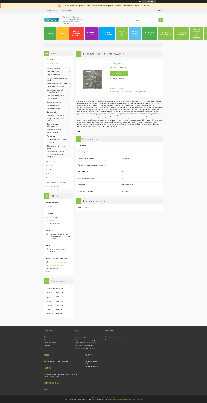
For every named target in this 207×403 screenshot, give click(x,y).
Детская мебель (52, 112)
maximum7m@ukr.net (57, 265)
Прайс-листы (50, 161)
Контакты (47, 345)
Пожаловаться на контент (114, 400)
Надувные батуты (91, 34)
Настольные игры (149, 34)
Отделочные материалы (55, 151)
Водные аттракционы (107, 34)
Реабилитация (52, 99)
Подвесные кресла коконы (114, 340)
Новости (49, 165)
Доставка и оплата (52, 186)
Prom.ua (112, 398)
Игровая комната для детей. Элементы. (196, 34)
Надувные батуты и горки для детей (86, 340)
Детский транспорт (53, 109)
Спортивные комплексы (181, 34)
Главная (50, 33)
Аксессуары (51, 136)
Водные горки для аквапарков (85, 348)
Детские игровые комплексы (76, 34)
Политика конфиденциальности (132, 400)
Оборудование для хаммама (57, 139)
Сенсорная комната (54, 102)
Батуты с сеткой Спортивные (57, 83)
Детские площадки (53, 68)
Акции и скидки (52, 133)
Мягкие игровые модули (134, 34)
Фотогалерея (50, 59)
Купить (120, 73)
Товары (62, 33)
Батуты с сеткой (122, 34)
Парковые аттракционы (165, 34)
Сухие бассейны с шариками (84, 345)
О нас (48, 174)
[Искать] (160, 20)
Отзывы (49, 178)
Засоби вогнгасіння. (54, 129)
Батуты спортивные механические (86, 343)
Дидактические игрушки (55, 95)
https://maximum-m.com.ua (58, 262)
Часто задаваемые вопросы (56, 182)
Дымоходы (50, 143)
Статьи (48, 169)
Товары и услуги (52, 64)
